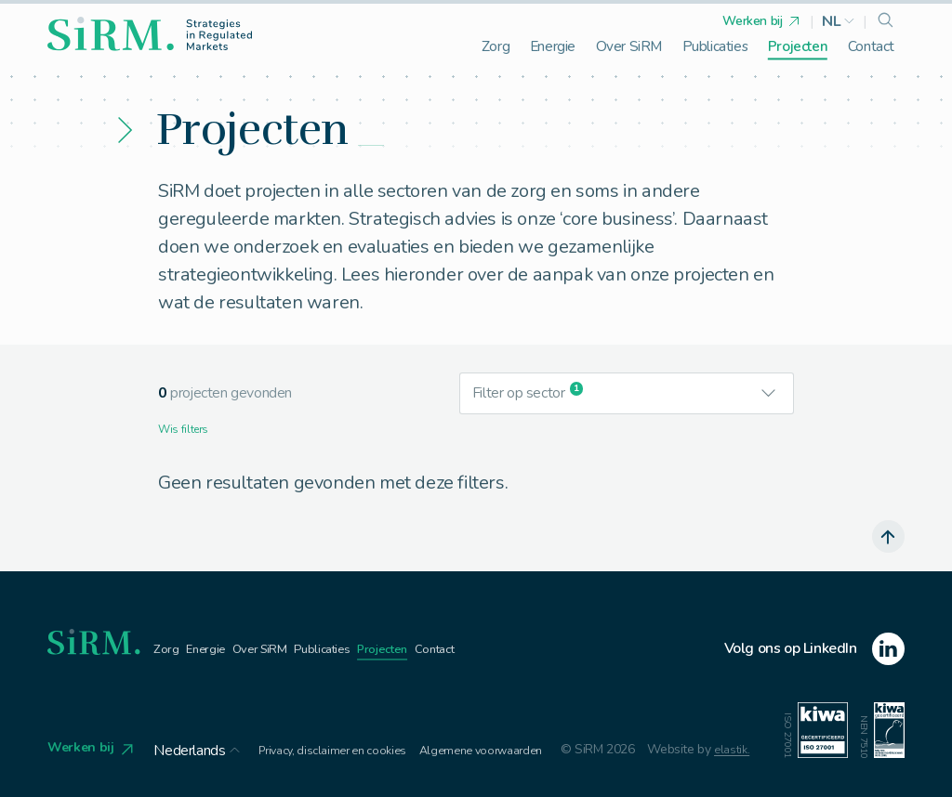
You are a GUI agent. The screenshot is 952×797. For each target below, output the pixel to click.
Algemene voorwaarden (469, 745)
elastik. (678, 753)
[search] (886, 21)
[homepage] (149, 34)
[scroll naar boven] (886, 536)
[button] (838, 21)
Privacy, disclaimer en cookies (324, 745)
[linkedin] (814, 650)
